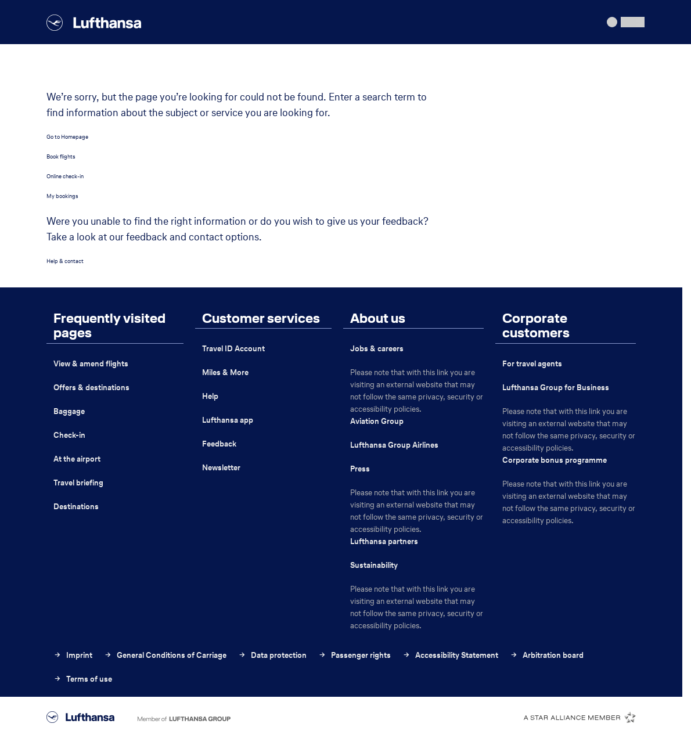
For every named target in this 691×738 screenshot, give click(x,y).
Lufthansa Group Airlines (394, 445)
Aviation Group (377, 421)
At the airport (76, 459)
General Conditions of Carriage (165, 655)
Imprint (72, 655)
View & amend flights (90, 363)
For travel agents (532, 363)
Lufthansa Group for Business (555, 387)
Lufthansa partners (384, 541)
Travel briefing (78, 482)
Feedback (219, 443)
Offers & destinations (91, 387)
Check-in (69, 435)
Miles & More (225, 372)
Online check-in (65, 176)
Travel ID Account (233, 348)
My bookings (62, 196)
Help (210, 396)
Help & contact (65, 261)
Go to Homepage (67, 137)
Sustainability (374, 565)
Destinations (76, 506)
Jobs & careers (377, 349)
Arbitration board (547, 655)
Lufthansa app (227, 420)
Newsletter (221, 468)
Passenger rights (354, 655)
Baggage (69, 411)
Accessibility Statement (450, 655)
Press (360, 469)
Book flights (60, 156)
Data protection (272, 655)
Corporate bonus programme (554, 460)
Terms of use (82, 679)
